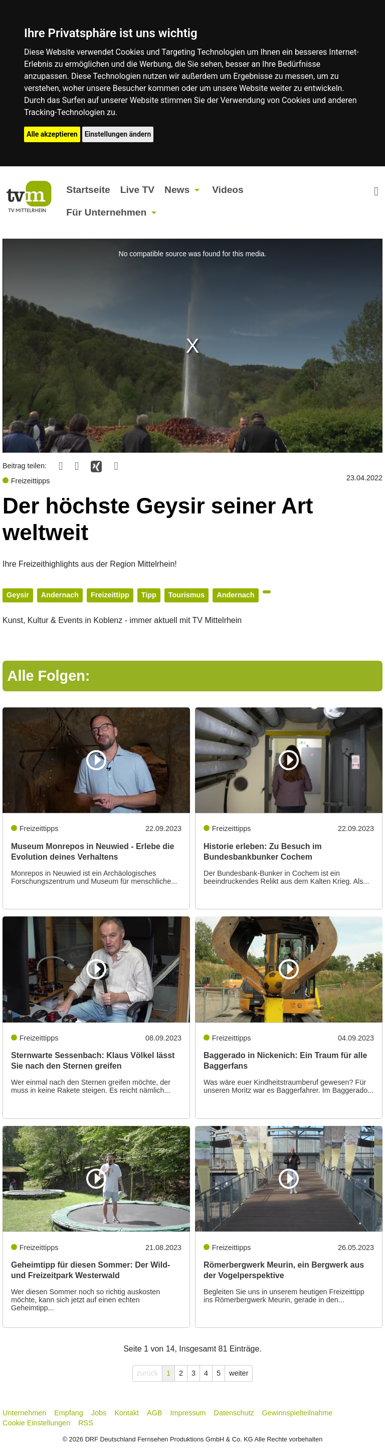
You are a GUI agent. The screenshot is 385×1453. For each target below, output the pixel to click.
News (176, 189)
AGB (154, 1413)
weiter (238, 1373)
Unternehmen (24, 1413)
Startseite (88, 189)
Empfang (68, 1413)
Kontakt (126, 1413)
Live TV (137, 189)
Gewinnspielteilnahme (297, 1413)
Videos (228, 189)
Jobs (98, 1413)
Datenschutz (234, 1413)
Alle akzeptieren (52, 134)
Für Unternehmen (106, 212)
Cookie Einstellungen (36, 1423)
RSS (85, 1423)
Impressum (188, 1413)
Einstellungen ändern (118, 134)
